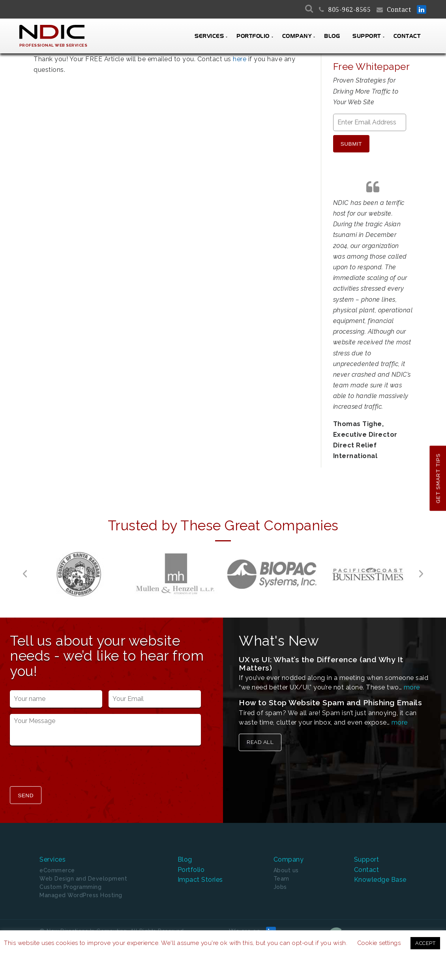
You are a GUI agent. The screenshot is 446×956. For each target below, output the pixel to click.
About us (286, 861)
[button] (25, 569)
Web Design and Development (83, 870)
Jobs (280, 878)
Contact (399, 9)
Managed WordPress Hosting (80, 886)
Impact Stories (200, 871)
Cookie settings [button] (379, 943)
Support (366, 36)
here (239, 59)
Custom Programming (70, 878)
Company (297, 36)
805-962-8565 (349, 9)
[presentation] (70, 761)
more (412, 682)
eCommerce (57, 861)
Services (209, 36)
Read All (260, 737)
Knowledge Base (380, 871)
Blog (332, 36)
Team (281, 870)
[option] (79, 568)
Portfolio (253, 36)
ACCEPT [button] (425, 943)
